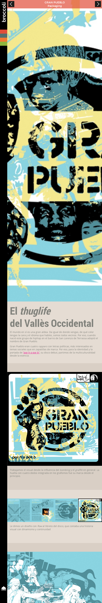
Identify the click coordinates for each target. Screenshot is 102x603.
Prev (11, 4)
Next (98, 4)
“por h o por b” (31, 352)
